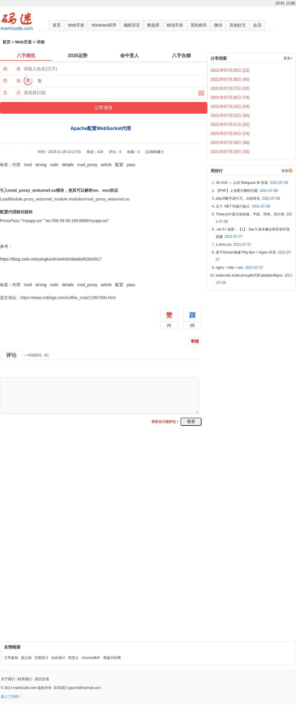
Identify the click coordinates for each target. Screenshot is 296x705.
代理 (16, 164)
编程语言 (132, 25)
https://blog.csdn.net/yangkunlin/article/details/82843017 (50, 259)
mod (28, 164)
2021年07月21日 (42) (230, 124)
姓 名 (12, 68)
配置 (119, 164)
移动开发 (175, 25)
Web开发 (76, 25)
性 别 (12, 80)
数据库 (153, 25)
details (67, 164)
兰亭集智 (11, 658)
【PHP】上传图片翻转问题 (247, 191)
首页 (56, 25)
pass (131, 164)
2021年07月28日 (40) (230, 79)
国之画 (26, 658)
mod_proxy (87, 164)
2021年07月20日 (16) (230, 133)
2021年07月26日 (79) (230, 97)
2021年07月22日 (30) (230, 115)
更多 (284, 171)
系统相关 (198, 25)
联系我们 (25, 679)
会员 (257, 25)
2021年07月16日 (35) (230, 151)
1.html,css (233, 244)
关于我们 (8, 679)
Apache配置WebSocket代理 (25, 272)
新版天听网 (112, 658)
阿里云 (73, 658)
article (106, 164)
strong (41, 164)
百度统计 (41, 658)
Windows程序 (104, 25)
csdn (54, 164)
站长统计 (58, 658)
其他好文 (238, 25)
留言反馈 (42, 679)
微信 (218, 25)
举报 (195, 341)
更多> (288, 58)
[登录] (279, 3)
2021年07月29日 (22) (230, 70)
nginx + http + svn (239, 268)
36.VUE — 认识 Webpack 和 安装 (252, 183)
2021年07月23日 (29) (230, 106)
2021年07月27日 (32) (230, 88)
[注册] (290, 3)
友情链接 (12, 647)
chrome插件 (91, 658)
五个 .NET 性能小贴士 (243, 206)
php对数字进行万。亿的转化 (248, 198)
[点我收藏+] (155, 152)
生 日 (12, 92)
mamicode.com (25, 688)
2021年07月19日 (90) (230, 142)
